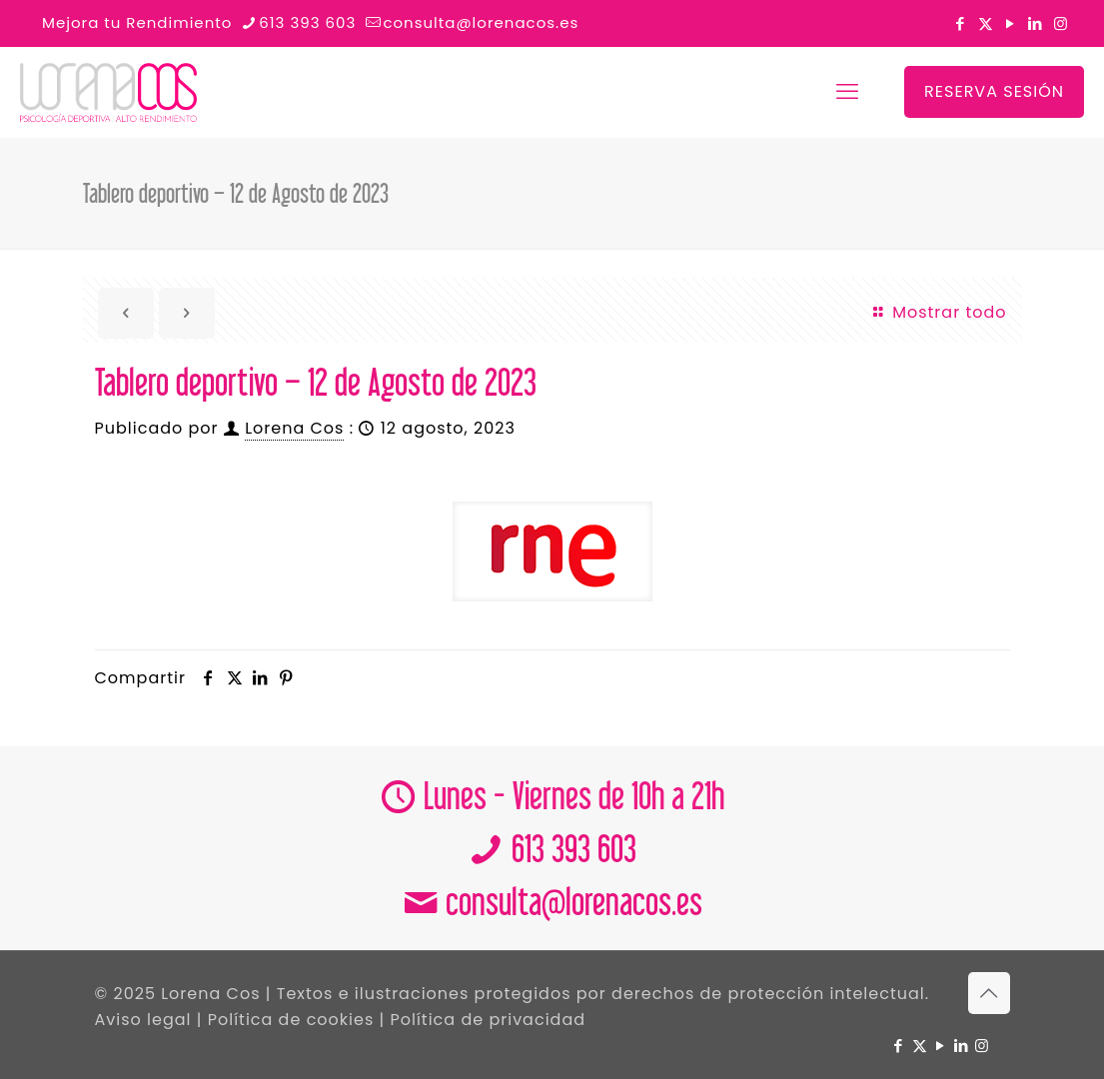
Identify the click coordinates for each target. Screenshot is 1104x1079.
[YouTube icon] (1010, 23)
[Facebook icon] (960, 23)
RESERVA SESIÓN (994, 91)
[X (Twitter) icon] (985, 23)
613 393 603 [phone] (307, 22)
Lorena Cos (294, 428)
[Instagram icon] (1060, 23)
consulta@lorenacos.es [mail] (480, 22)
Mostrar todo (939, 312)
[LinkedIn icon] (1035, 23)
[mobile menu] (847, 92)
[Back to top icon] (989, 993)
